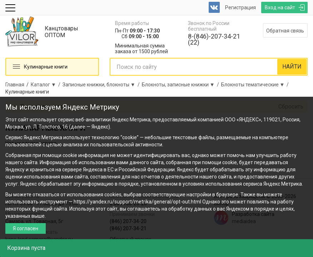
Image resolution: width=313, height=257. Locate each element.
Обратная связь (285, 31)
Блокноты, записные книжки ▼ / (181, 84)
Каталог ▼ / (47, 84)
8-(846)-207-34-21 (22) (214, 39)
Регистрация (240, 7)
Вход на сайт (280, 7)
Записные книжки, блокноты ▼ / (102, 84)
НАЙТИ (292, 66)
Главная (14, 84)
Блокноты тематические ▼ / (256, 84)
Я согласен (25, 228)
